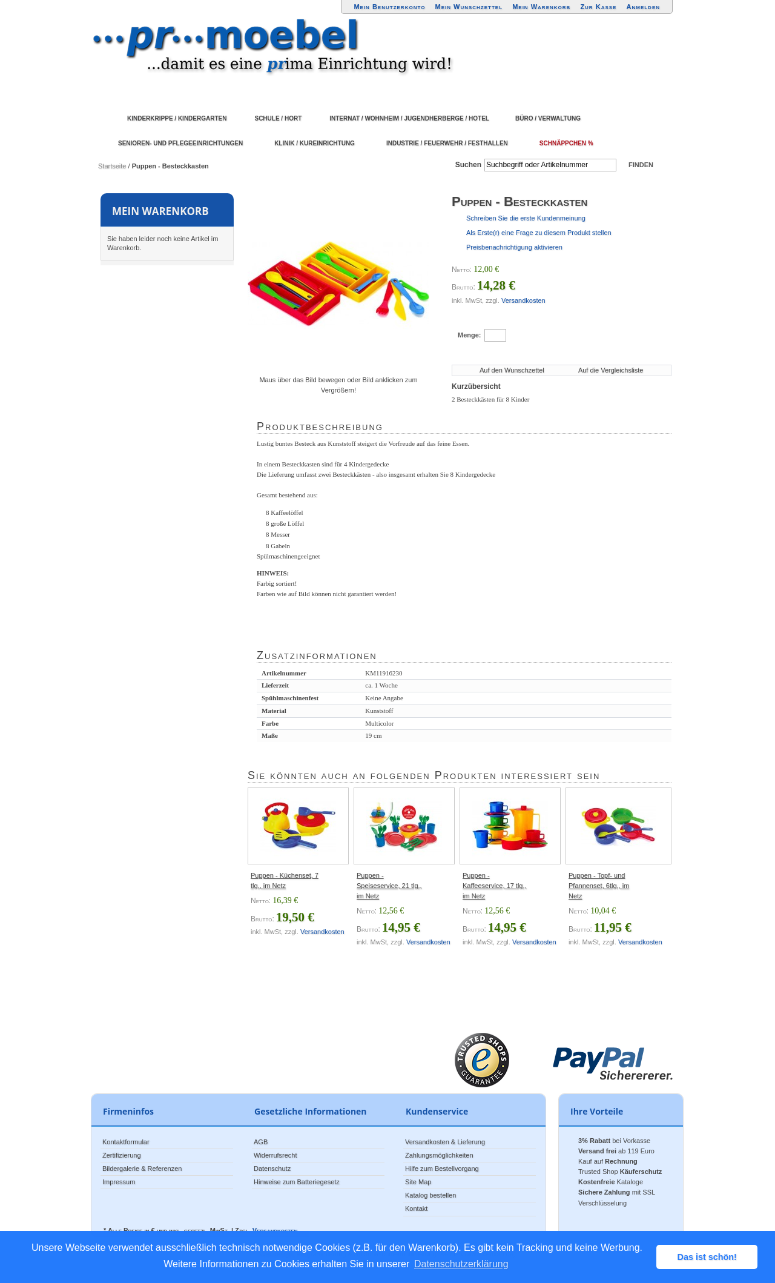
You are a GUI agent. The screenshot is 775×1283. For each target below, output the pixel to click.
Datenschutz (272, 1168)
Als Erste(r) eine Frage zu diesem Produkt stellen (539, 232)
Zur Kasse (598, 6)
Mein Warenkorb (541, 6)
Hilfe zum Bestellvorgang (442, 1168)
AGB (261, 1141)
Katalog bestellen (430, 1195)
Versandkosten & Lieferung (445, 1141)
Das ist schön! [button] (707, 1257)
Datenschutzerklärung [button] (461, 1264)
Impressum (118, 1181)
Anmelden (644, 6)
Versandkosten (523, 300)
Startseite (112, 166)
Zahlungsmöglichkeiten (439, 1155)
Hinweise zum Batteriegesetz (297, 1181)
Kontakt (416, 1208)
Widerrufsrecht (275, 1155)
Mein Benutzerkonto (389, 6)
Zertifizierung (121, 1155)
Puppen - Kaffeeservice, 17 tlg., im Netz (495, 886)
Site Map (418, 1181)
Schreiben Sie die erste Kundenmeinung (525, 218)
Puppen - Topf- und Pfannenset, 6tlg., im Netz (599, 886)
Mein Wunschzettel (469, 6)
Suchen (468, 165)
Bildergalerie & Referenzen (142, 1168)
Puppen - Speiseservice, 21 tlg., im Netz (389, 886)
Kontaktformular (126, 1141)
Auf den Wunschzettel (512, 370)
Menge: (469, 335)
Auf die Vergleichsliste (611, 370)
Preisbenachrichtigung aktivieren (514, 247)
